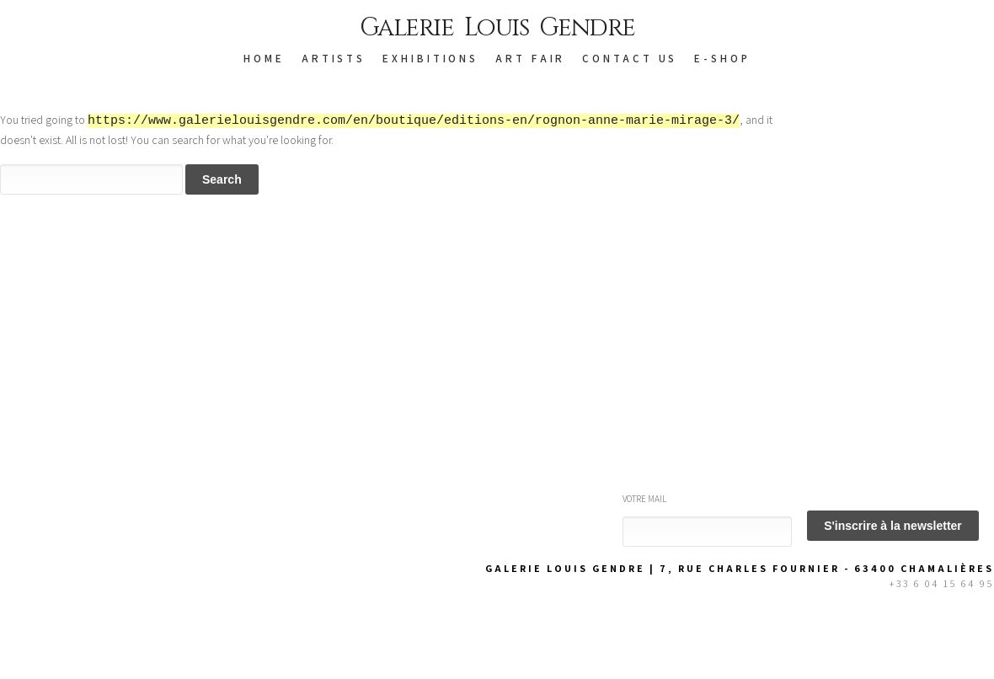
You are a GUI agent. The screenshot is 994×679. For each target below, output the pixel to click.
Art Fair (530, 58)
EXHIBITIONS (430, 58)
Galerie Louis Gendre (497, 28)
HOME (264, 58)
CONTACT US (629, 58)
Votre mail (644, 499)
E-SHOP (722, 58)
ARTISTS (334, 58)
